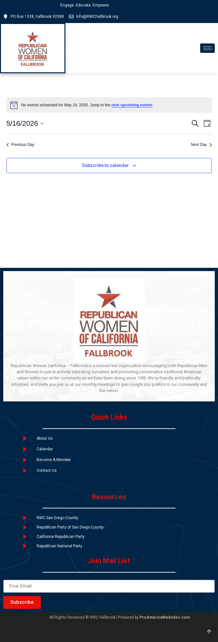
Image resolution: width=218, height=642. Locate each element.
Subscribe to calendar (105, 165)
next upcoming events (132, 105)
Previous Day (20, 144)
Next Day (201, 144)
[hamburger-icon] (207, 48)
